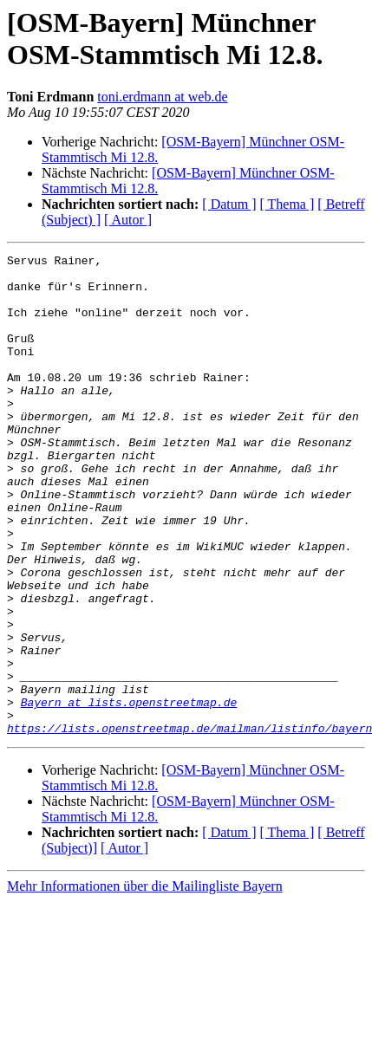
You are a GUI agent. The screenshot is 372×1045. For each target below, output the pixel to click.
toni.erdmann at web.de (162, 96)
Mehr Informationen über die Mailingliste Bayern (145, 982)
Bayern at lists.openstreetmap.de (129, 793)
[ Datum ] (229, 204)
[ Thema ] (287, 204)
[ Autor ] (128, 219)
